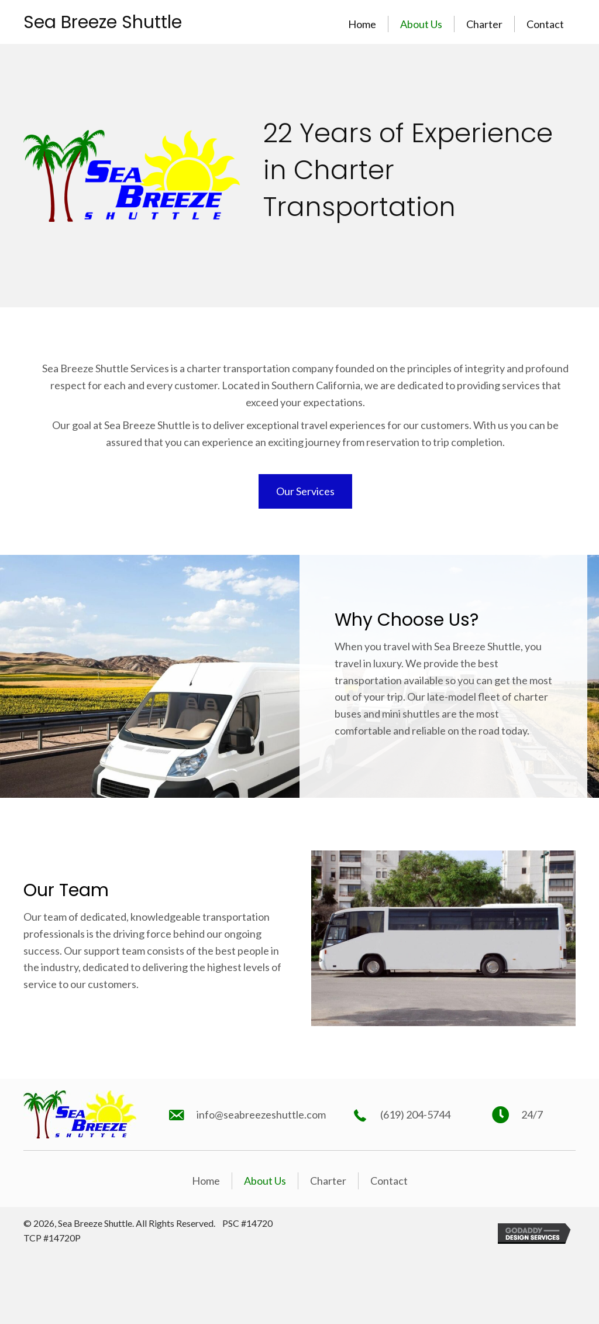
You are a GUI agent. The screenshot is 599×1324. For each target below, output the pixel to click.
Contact (545, 24)
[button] (305, 491)
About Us (421, 24)
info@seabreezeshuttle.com (261, 1114)
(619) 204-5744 (415, 1114)
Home (362, 24)
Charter (484, 24)
